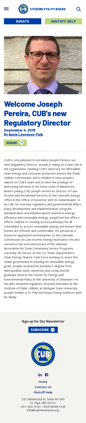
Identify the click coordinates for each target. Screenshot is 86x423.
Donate (22, 21)
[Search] (78, 9)
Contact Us (43, 387)
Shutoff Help (63, 21)
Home (43, 382)
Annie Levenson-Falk (25, 134)
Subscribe (40, 330)
